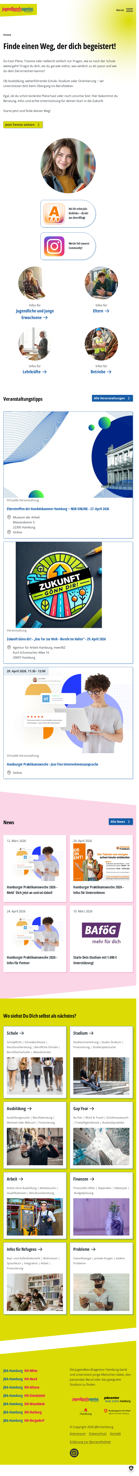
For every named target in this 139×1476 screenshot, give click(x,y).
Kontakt (115, 1434)
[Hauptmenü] (123, 10)
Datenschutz (98, 1434)
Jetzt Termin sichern (23, 124)
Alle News (121, 821)
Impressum (78, 1434)
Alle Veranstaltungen (112, 398)
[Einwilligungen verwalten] (131, 1468)
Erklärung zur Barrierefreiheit (90, 1442)
